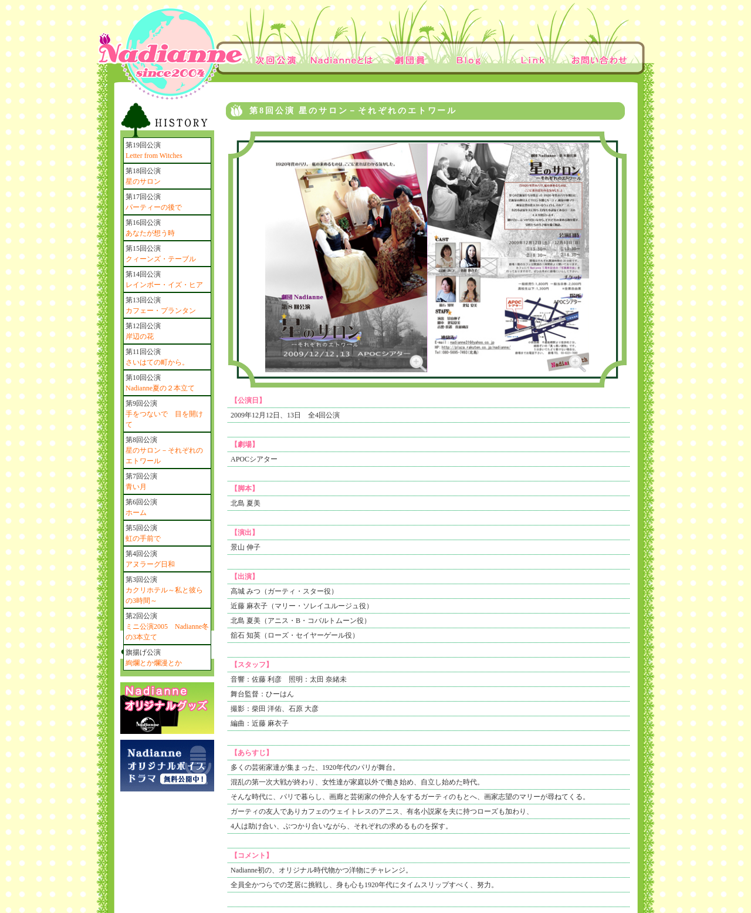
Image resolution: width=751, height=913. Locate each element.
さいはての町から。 (157, 362)
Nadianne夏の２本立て (160, 388)
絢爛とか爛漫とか (154, 663)
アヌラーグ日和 (150, 564)
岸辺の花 (140, 336)
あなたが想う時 (150, 233)
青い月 (136, 487)
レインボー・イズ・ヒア (164, 285)
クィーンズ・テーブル (161, 259)
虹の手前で (143, 538)
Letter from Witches (154, 155)
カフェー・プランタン (161, 310)
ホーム (136, 512)
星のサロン (143, 181)
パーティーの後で (154, 207)
